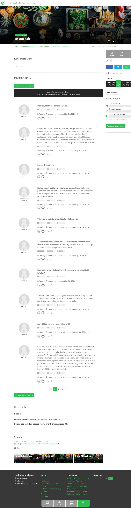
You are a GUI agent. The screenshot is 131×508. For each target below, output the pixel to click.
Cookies (44, 491)
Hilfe (43, 478)
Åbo (77, 481)
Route (46, 442)
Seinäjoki (71, 494)
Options (66, 46)
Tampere (71, 481)
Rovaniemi (71, 491)
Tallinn (70, 483)
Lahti (76, 486)
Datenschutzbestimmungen (52, 489)
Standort (56, 46)
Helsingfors (71, 478)
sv (100, 478)
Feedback (45, 481)
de (111, 478)
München (81, 478)
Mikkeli (84, 494)
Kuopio (70, 486)
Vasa (79, 491)
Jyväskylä (83, 486)
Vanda (76, 483)
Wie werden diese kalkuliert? (119, 119)
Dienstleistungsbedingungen (52, 483)
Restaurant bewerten (115, 126)
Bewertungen (43, 46)
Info (16, 46)
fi (95, 478)
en (106, 478)
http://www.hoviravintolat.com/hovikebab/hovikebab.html (38, 444)
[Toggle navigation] (4, 3)
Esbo (83, 481)
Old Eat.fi (44, 497)
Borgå (85, 491)
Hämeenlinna (77, 489)
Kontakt (44, 486)
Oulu (82, 483)
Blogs (43, 494)
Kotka (78, 494)
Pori (69, 489)
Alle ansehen (112, 93)
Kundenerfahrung (28, 46)
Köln (88, 478)
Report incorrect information (104, 46)
